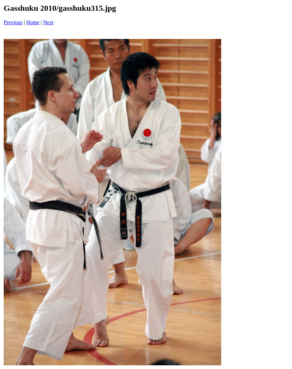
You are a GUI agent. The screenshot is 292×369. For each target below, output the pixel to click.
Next (48, 22)
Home (32, 22)
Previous (13, 22)
